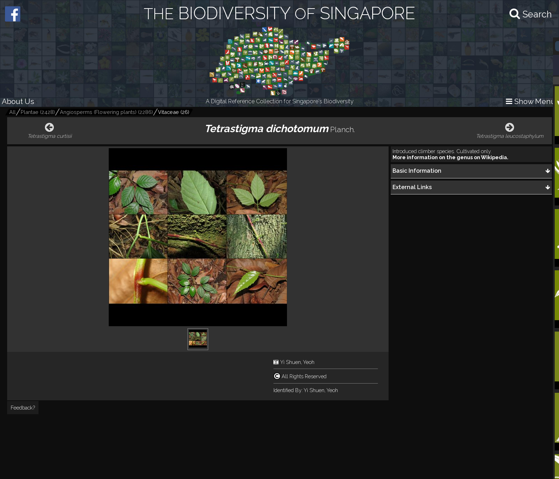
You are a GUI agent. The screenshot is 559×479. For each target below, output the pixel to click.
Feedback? (23, 408)
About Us (18, 101)
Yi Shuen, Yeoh (297, 362)
